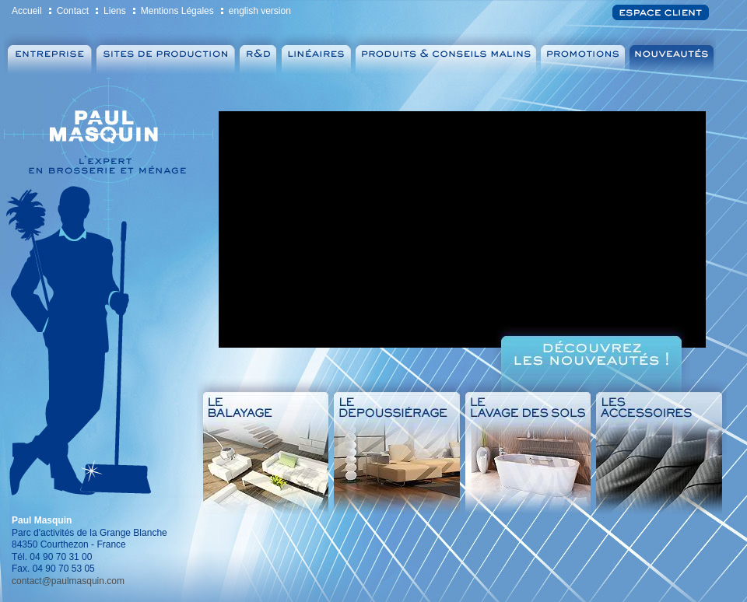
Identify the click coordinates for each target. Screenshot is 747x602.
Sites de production (165, 54)
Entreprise (48, 54)
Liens (114, 10)
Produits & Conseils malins (446, 54)
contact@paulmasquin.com (68, 581)
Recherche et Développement (258, 54)
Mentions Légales (177, 10)
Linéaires (315, 54)
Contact (73, 10)
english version (260, 10)
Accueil (27, 10)
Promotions (584, 54)
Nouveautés (674, 54)
